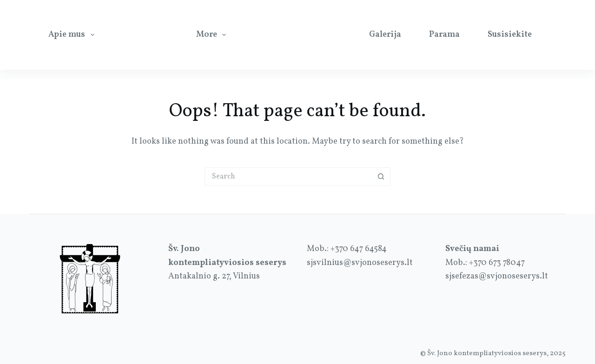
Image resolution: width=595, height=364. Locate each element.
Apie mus (73, 34)
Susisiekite (510, 34)
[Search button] (381, 176)
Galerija (385, 34)
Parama (444, 34)
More (213, 34)
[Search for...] (288, 176)
